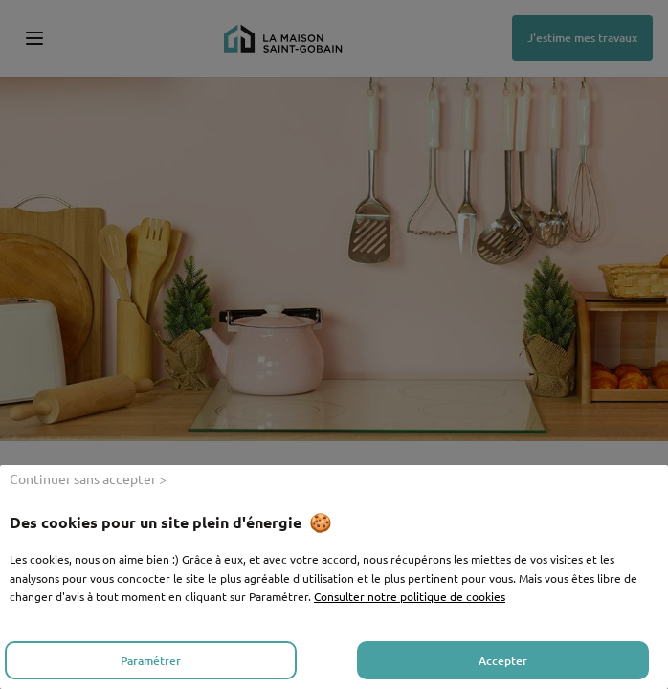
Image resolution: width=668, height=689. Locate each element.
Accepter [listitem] (503, 661)
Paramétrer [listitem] (151, 661)
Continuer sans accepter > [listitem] (88, 478)
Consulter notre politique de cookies (409, 596)
